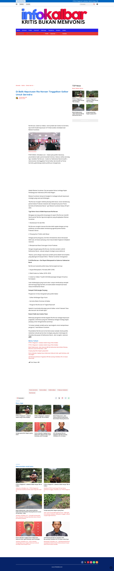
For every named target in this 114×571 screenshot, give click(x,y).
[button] (94, 4)
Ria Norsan (32, 393)
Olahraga (43, 30)
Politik (30, 30)
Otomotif (36, 30)
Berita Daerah (32, 33)
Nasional (53, 33)
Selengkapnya (85, 120)
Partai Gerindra (33, 390)
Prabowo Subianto (62, 390)
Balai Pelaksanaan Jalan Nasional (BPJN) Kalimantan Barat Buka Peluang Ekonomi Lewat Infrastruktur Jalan (47, 347)
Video (58, 33)
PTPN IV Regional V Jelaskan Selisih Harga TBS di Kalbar (93, 1)
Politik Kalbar (52, 390)
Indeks (64, 30)
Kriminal (24, 30)
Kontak (28, 4)
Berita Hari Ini (20, 33)
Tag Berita (51, 30)
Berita (18, 30)
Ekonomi (37, 89)
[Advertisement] (63, 47)
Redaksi (22, 4)
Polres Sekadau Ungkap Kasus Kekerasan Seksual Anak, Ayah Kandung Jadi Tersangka (48, 353)
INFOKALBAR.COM (23, 97)
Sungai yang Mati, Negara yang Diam (38, 351)
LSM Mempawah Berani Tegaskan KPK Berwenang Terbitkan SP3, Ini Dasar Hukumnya (48, 357)
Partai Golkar (43, 390)
